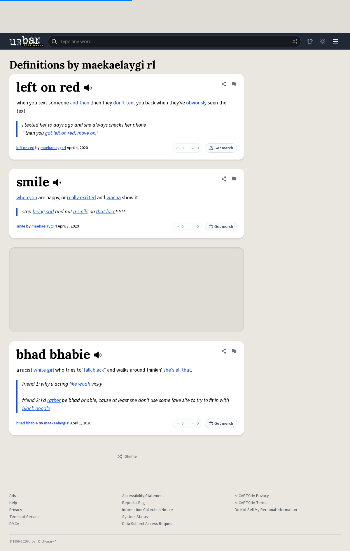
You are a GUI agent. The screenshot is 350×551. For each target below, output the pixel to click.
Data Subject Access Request (148, 524)
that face (106, 211)
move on (86, 133)
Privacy (15, 510)
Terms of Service (24, 517)
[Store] (309, 41)
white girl (44, 370)
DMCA (14, 524)
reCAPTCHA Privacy (252, 496)
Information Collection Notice (147, 510)
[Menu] (335, 41)
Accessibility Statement (143, 496)
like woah (79, 384)
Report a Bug (133, 503)
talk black (93, 370)
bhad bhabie (27, 423)
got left (52, 133)
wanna (113, 197)
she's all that (177, 370)
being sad (43, 211)
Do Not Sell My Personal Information (266, 510)
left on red (25, 148)
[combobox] (174, 41)
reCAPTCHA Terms (251, 503)
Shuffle (127, 456)
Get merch (221, 148)
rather (54, 400)
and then (79, 102)
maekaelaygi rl (53, 148)
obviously (196, 102)
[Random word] (294, 41)
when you (26, 197)
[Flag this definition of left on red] (234, 84)
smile (20, 226)
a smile (80, 211)
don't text (124, 102)
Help (13, 503)
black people (36, 408)
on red (68, 133)
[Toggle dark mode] (322, 41)
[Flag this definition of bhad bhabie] (234, 351)
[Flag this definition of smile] (234, 178)
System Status (135, 517)
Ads (12, 496)
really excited (81, 197)
